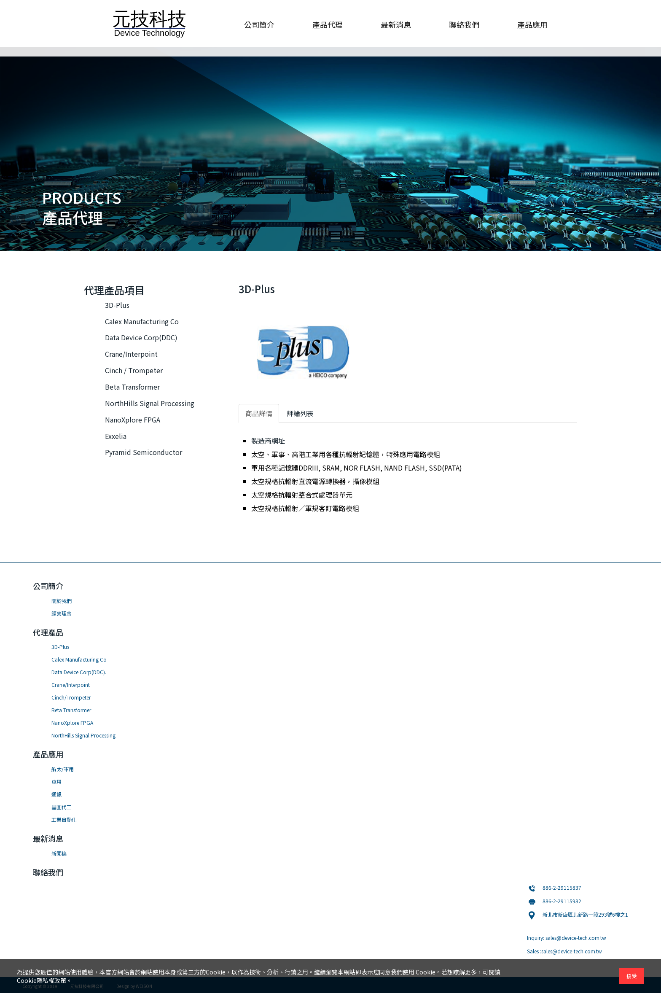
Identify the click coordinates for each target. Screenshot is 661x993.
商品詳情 (258, 413)
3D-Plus (117, 305)
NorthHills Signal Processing (149, 403)
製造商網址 (268, 441)
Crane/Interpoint (131, 354)
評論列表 (300, 413)
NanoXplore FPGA (132, 419)
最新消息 (396, 24)
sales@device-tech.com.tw (575, 937)
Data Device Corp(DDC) (141, 337)
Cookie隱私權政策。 (44, 980)
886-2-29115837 (562, 887)
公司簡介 (259, 24)
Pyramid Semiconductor (143, 452)
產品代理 (327, 24)
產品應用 (532, 24)
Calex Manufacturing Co (142, 321)
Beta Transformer (132, 387)
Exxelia (115, 436)
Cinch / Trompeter (134, 370)
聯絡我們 (464, 24)
